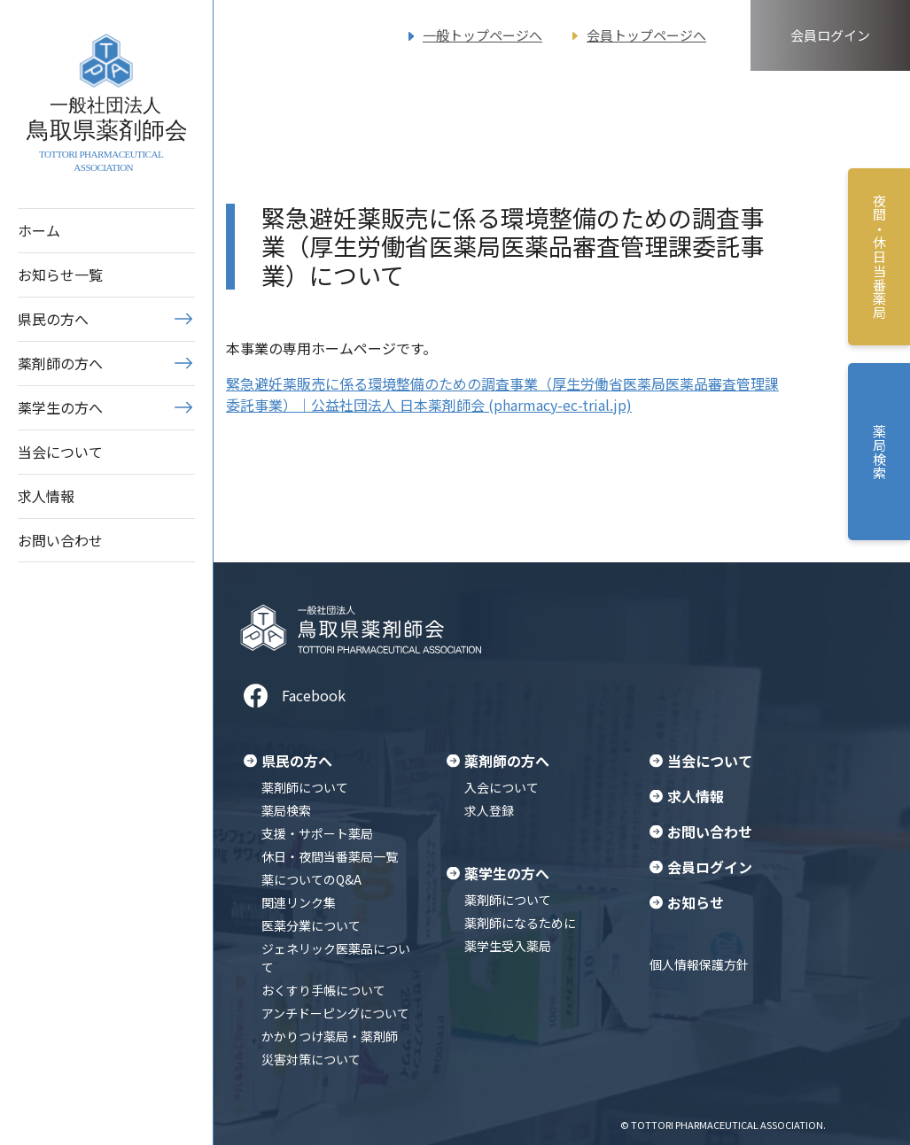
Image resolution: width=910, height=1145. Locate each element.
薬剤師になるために (520, 923)
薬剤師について (304, 787)
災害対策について (311, 1059)
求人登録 (489, 810)
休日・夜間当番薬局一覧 (329, 856)
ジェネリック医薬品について (335, 958)
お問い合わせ (60, 540)
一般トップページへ (482, 35)
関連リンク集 (298, 902)
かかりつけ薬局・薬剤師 (329, 1036)
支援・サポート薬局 (317, 833)
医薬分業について (311, 925)
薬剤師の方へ (60, 363)
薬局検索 (286, 810)
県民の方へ (53, 318)
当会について (60, 451)
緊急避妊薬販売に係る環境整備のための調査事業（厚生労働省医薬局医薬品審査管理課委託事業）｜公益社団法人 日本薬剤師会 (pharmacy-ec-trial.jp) (502, 394)
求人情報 (46, 496)
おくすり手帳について (323, 990)
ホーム (39, 230)
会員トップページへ (646, 35)
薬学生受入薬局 (507, 946)
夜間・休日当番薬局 (879, 257)
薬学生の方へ (60, 407)
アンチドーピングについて (335, 1013)
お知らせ (695, 902)
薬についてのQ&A (311, 879)
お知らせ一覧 (60, 274)
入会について (501, 787)
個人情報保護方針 (699, 964)
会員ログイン (830, 35)
